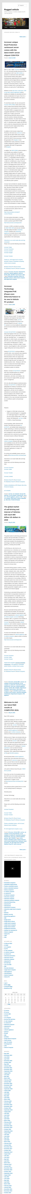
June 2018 (6, 1136)
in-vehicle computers (9, 636)
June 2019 (6, 1115)
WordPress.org (8, 988)
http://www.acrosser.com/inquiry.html (13, 222)
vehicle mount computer (19, 277)
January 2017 (7, 1166)
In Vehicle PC (7, 954)
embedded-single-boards (10, 884)
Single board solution (10, 926)
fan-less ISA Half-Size (14, 683)
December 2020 (8, 1083)
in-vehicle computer (8, 616)
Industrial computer (9, 896)
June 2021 (6, 1074)
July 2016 (6, 1176)
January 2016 (7, 1187)
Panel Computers (21, 268)
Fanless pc (6, 259)
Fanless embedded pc (9, 485)
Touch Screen (18, 274)
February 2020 (7, 1101)
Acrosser (6, 104)
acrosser (17, 69)
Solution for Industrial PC (10, 930)
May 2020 (6, 1095)
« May (8, 1004)
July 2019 (6, 1113)
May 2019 (6, 1117)
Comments (8, 986)
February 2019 (7, 1122)
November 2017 (8, 1148)
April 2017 (6, 1161)
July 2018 (6, 1134)
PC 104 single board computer (11, 828)
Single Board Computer (16, 693)
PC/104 (6, 274)
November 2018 (8, 1127)
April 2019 (6, 1118)
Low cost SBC (7, 964)
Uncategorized (8, 1044)
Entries (7, 985)
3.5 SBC (6, 945)
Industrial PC (22, 271)
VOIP (5, 935)
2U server (16, 271)
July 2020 (6, 1092)
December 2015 (8, 1189)
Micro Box (24, 485)
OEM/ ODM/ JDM (10, 228)
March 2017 (7, 1162)
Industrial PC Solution (9, 907)
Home (6, 27)
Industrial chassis (8, 957)
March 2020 (7, 1099)
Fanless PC (21, 276)
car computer (16, 493)
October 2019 (7, 1108)
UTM (23, 274)
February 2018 (7, 1143)
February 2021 (7, 1080)
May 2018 (6, 1138)
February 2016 (7, 1185)
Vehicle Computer (8, 975)
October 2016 (7, 1171)
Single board (7, 919)
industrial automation (9, 955)
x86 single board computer (16, 259)
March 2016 (7, 1183)
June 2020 (6, 1094)
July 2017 (6, 1155)
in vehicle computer (9, 952)
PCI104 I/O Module (8, 487)
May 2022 (6, 1064)
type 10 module (8, 1042)
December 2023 (8, 1055)
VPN (5, 937)
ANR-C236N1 (19, 73)
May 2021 (6, 1076)
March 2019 (7, 1120)
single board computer (9, 662)
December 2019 (8, 1104)
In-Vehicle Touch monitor (17, 666)
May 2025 (6, 1053)
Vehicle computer (8, 932)
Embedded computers (10, 882)
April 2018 (6, 1139)
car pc (20, 828)
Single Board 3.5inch (9, 921)
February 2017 (7, 1164)
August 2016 (7, 1175)
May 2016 (6, 1180)
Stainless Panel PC (11, 268)
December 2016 (8, 1168)
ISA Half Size (7, 962)
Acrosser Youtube (8, 256)
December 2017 (8, 1147)
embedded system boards (19, 690)
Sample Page (13, 27)
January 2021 (7, 1081)
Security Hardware (9, 968)
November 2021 (8, 1069)
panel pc (21, 273)
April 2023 (6, 1059)
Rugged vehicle (11, 9)
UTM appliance (14, 664)
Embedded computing (18, 261)
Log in (5, 983)
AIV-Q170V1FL (12, 332)
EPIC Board (18, 485)
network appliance (14, 273)
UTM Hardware (8, 973)
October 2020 (7, 1087)
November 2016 (8, 1169)
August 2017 (7, 1154)
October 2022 (7, 1062)
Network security (8, 914)
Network (6, 912)
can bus (20, 418)
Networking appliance (9, 916)
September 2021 (8, 1071)
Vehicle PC (7, 933)
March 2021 (7, 1078)
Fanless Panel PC (9, 266)
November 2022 (8, 1060)
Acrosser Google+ (8, 252)
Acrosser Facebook (8, 249)
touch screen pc (17, 844)
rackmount (19, 132)
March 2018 (7, 1141)
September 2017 (8, 1152)
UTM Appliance (8, 971)
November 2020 (8, 1085)
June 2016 (6, 1178)
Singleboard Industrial (10, 928)
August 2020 (7, 1090)
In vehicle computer (9, 891)
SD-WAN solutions (14, 753)
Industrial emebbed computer (11, 900)
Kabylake (8, 147)
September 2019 (8, 1110)
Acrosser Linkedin (8, 250)
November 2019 (8, 1106)
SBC (9, 274)
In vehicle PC (12, 684)
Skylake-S (16, 140)
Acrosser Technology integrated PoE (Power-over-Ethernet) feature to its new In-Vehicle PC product (12, 294)
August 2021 (7, 1073)
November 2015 (8, 1191)
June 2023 (6, 1057)
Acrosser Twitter (8, 247)
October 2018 (7, 1129)
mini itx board (21, 823)
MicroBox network (8, 261)
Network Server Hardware (10, 825)
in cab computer (13, 495)
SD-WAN (13, 274)
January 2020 (7, 1103)
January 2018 (7, 1145)
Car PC (6, 948)
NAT (5, 911)
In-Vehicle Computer (9, 895)
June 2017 (6, 1157)
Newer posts (23, 36)
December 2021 (8, 1067)
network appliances (19, 634)
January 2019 (7, 1124)
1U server (11, 271)
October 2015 (7, 1192)
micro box (6, 273)
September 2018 (8, 1131)
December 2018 (8, 1125)
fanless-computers (9, 889)
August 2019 (7, 1111)
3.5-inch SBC (17, 681)
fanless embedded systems (11, 888)
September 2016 (8, 1173)
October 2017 (7, 1150)
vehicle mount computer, (10, 263)
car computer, (7, 490)
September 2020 (8, 1088)
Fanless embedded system (10, 823)
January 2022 (7, 1066)
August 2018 (7, 1132)
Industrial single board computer (12, 909)
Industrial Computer (20, 684)
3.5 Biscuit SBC (8, 943)
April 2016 (6, 1182)
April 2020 (6, 1097)
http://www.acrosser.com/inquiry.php (17, 455)
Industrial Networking (9, 902)
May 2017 (6, 1159)
